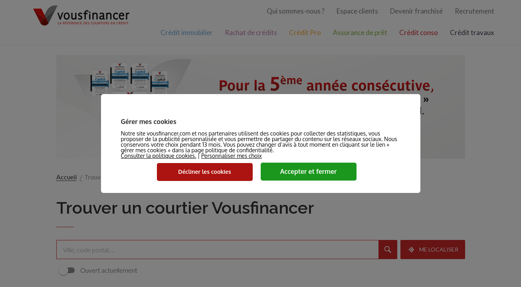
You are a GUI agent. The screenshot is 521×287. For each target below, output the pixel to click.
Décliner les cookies (204, 171)
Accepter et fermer (308, 171)
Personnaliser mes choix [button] (231, 156)
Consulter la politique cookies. (158, 155)
